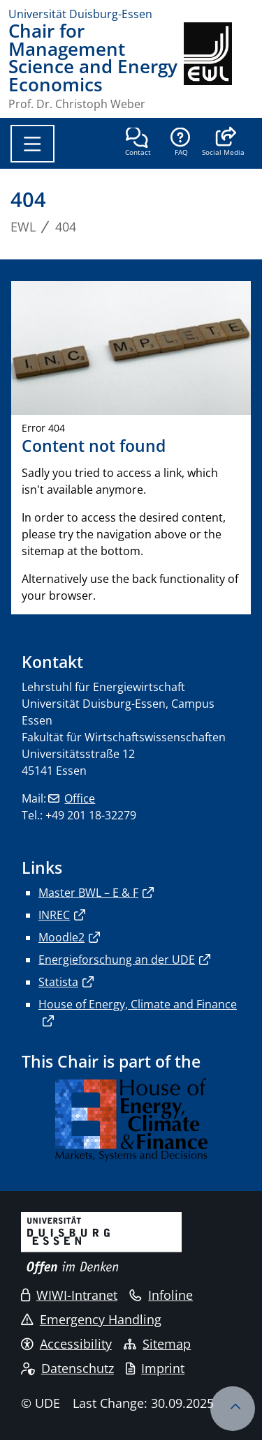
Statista (58, 982)
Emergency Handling (91, 1319)
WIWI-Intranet (69, 1295)
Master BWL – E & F (88, 892)
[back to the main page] (219, 65)
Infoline (161, 1295)
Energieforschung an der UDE (116, 959)
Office (79, 798)
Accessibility (66, 1343)
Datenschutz (67, 1368)
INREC (54, 915)
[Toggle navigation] (32, 143)
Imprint (155, 1368)
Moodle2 (61, 937)
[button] (223, 143)
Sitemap (157, 1343)
